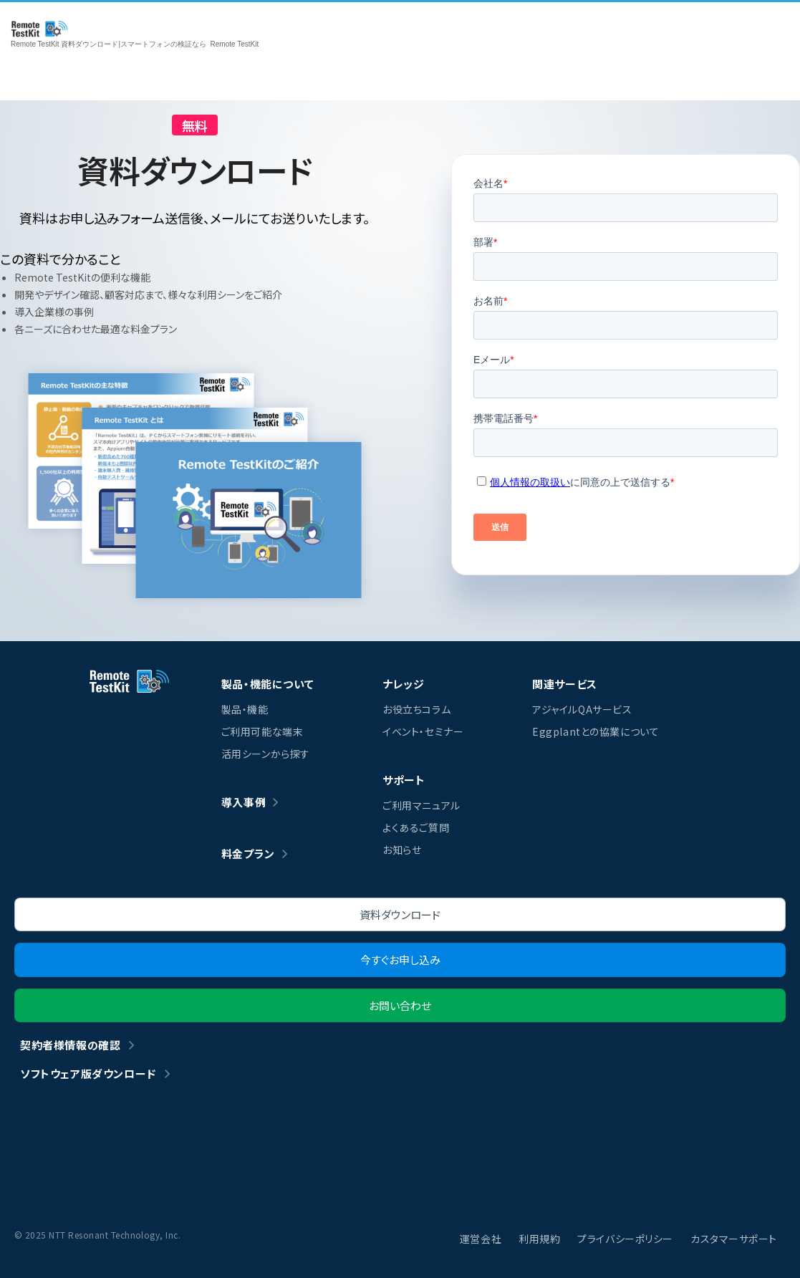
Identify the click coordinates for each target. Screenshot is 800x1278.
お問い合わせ (400, 1005)
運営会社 (480, 1238)
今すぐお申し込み (400, 959)
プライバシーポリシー (625, 1238)
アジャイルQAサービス (582, 709)
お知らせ (401, 849)
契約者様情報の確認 (70, 1044)
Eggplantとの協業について (595, 731)
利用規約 (539, 1238)
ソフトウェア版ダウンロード (88, 1073)
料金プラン (248, 853)
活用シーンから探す (265, 753)
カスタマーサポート (733, 1238)
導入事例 (243, 801)
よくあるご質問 (415, 827)
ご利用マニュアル (421, 805)
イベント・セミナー (422, 731)
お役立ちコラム (416, 709)
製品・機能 (245, 709)
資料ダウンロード (400, 914)
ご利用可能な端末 (262, 731)
